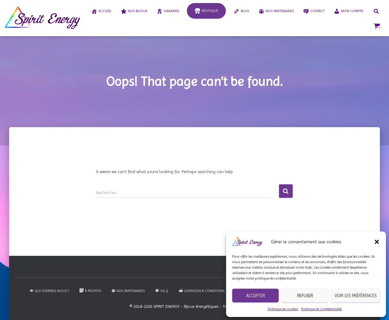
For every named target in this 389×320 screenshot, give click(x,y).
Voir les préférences (356, 295)
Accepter (255, 295)
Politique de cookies (283, 309)
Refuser (305, 295)
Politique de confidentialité (321, 309)
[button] (377, 242)
